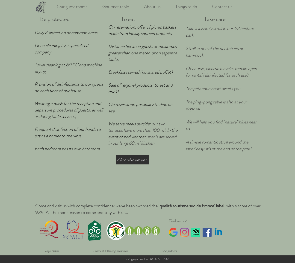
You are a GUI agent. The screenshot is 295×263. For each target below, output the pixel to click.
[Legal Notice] (52, 250)
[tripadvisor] (195, 232)
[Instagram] (184, 232)
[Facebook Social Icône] (207, 232)
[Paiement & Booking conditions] (110, 250)
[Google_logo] (173, 232)
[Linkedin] (218, 232)
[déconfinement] (132, 159)
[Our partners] (169, 250)
